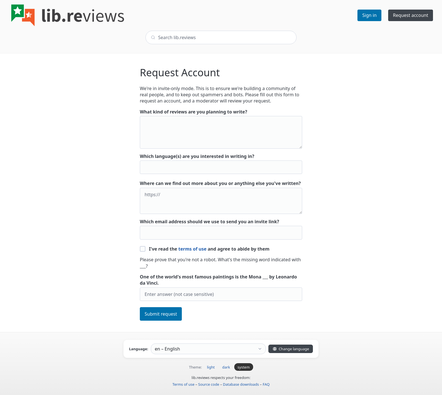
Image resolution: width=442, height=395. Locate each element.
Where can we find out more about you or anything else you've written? (221, 197)
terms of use (192, 249)
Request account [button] (410, 15)
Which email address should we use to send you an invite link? (221, 229)
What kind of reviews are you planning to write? (221, 129)
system (244, 367)
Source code (208, 384)
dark (226, 367)
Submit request (161, 314)
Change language (290, 348)
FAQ (266, 384)
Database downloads (241, 384)
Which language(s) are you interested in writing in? (221, 163)
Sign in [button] (369, 15)
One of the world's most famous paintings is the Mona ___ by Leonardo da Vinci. (221, 287)
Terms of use (184, 384)
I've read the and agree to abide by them (204, 249)
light (211, 367)
